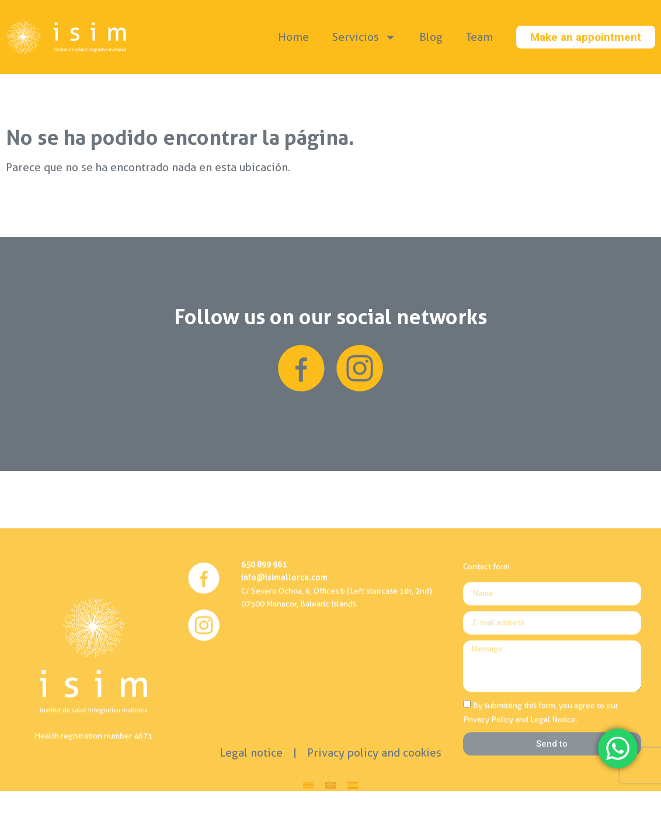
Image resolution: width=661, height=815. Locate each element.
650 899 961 (264, 692)
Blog (431, 37)
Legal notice (251, 752)
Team (479, 37)
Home (293, 37)
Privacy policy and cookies (374, 752)
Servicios (364, 37)
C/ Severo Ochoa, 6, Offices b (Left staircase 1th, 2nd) (336, 718)
